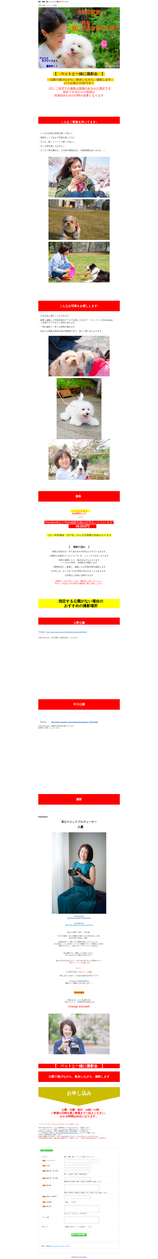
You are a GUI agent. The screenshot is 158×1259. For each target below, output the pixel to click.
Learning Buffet (82, 1257)
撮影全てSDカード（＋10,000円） (77, 1227)
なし (91, 1227)
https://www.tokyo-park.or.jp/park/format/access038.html (66, 632)
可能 (68, 1202)
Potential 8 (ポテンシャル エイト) (57, 1246)
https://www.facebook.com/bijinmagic (79, 918)
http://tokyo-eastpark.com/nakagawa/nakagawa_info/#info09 (74, 722)
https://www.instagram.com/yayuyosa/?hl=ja (79, 925)
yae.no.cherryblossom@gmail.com (67, 1133)
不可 (75, 1202)
